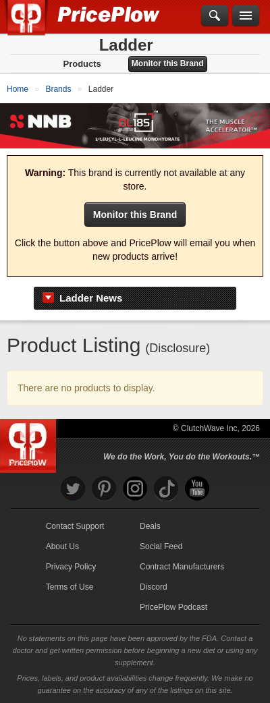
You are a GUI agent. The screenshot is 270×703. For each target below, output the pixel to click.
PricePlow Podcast (173, 607)
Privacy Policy (71, 566)
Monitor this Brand (168, 63)
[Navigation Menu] (246, 16)
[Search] (214, 16)
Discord (153, 587)
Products (82, 64)
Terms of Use (70, 587)
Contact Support (75, 526)
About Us (62, 546)
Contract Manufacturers (182, 566)
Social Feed (161, 546)
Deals (150, 526)
